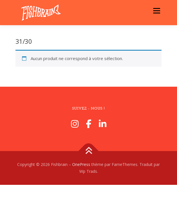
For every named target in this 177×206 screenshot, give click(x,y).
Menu (157, 10)
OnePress (81, 164)
